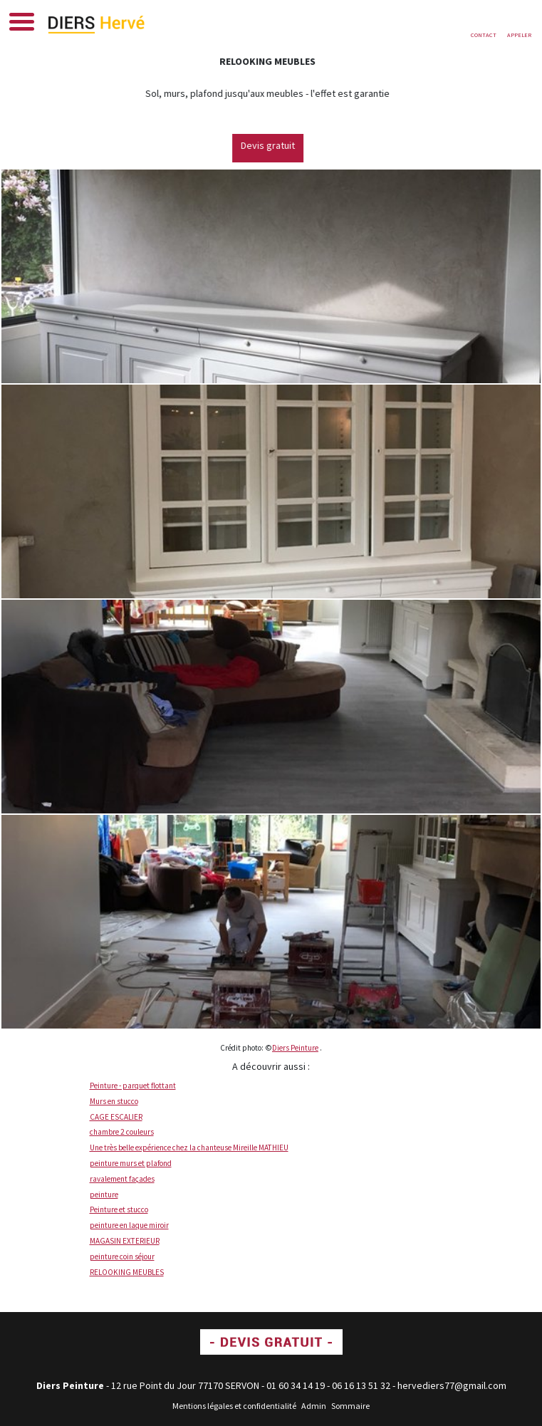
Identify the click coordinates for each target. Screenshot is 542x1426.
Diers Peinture (295, 1048)
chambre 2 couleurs (122, 1132)
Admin (313, 1405)
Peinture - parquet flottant (133, 1086)
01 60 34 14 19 (295, 1385)
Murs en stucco (114, 1101)
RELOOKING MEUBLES (127, 1272)
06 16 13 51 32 (361, 1385)
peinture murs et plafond (131, 1163)
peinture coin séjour (122, 1256)
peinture (104, 1194)
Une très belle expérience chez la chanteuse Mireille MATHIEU (189, 1147)
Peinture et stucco (119, 1209)
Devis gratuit (278, 145)
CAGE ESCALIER (116, 1117)
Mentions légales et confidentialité (234, 1405)
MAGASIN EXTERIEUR (125, 1241)
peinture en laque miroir (129, 1225)
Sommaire (350, 1405)
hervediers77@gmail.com (451, 1385)
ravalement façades (122, 1179)
